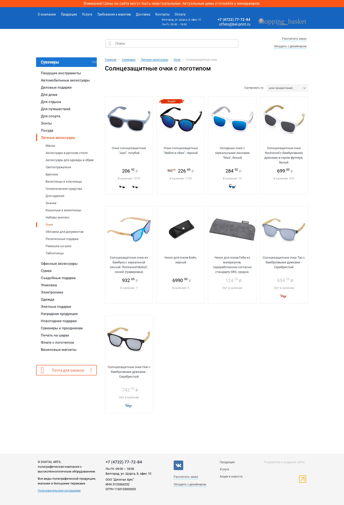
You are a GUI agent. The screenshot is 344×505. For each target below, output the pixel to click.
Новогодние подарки (59, 321)
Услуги (87, 14)
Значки (51, 203)
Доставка (143, 14)
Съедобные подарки (58, 278)
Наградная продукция (59, 314)
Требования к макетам (114, 14)
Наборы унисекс (58, 217)
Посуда (47, 130)
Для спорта (50, 116)
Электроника (52, 292)
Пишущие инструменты (61, 73)
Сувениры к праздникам (62, 328)
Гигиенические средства (64, 188)
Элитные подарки (56, 306)
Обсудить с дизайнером (290, 46)
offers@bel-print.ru (234, 24)
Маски (50, 145)
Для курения (55, 196)
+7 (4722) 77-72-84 (234, 19)
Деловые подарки (56, 87)
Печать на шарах (55, 335)
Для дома (49, 94)
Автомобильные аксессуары (65, 80)
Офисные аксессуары (59, 263)
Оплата (180, 14)
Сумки (46, 271)
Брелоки (52, 174)
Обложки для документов (64, 231)
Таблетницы (55, 253)
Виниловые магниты (58, 350)
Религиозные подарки (62, 239)
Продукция (69, 14)
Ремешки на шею (58, 246)
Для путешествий (55, 109)
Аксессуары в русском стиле (67, 153)
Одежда (47, 299)
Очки (49, 224)
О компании (47, 14)
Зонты (46, 123)
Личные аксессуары (58, 138)
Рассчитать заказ (294, 38)
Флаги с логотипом (57, 342)
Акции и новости (231, 476)
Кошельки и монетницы (63, 210)
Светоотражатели (58, 167)
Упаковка (49, 285)
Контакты (162, 14)
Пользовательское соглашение (59, 490)
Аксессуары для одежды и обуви (70, 160)
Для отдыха (51, 102)
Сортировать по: (254, 88)
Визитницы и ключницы (64, 181)
